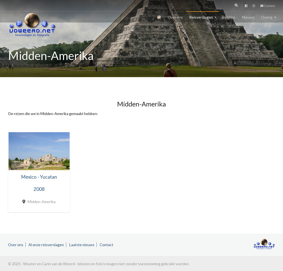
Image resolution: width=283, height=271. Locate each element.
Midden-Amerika (40, 201)
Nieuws (248, 17)
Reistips (228, 17)
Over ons (175, 17)
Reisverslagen (201, 17)
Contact (267, 5)
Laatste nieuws (81, 244)
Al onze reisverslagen (46, 244)
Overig (267, 17)
